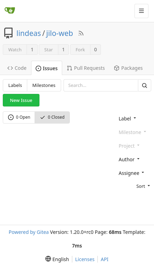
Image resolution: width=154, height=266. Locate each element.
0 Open (19, 117)
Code (17, 68)
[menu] (133, 185)
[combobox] (133, 118)
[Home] (10, 11)
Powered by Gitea (29, 232)
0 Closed (52, 117)
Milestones (44, 85)
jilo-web (59, 33)
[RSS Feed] (81, 33)
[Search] (144, 85)
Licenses (85, 259)
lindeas (28, 33)
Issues (47, 68)
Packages (128, 68)
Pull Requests (86, 68)
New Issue (21, 100)
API (104, 259)
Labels (15, 85)
